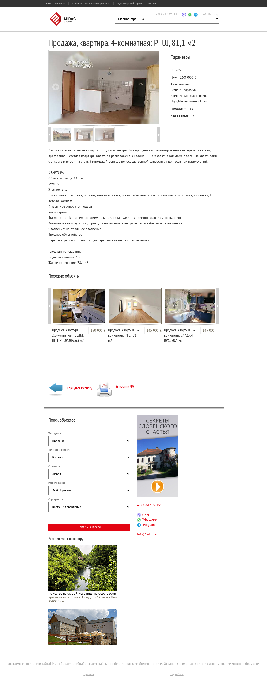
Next (152, 86)
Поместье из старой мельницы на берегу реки (82, 593)
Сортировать (55, 499)
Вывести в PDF (116, 386)
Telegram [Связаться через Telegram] (146, 525)
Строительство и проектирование (91, 3)
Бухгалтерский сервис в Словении (136, 3)
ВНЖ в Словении (55, 3)
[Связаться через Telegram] (196, 14)
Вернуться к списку (70, 387)
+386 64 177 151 (166, 14)
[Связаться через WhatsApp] (190, 14)
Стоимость (54, 466)
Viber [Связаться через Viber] (143, 515)
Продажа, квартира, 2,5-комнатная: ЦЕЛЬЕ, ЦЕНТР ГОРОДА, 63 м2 (68, 335)
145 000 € (154, 330)
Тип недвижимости (59, 449)
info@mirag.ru (212, 14)
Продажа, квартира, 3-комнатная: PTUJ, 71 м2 (123, 335)
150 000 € (97, 330)
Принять (88, 674)
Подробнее (177, 674)
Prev (55, 86)
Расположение (56, 482)
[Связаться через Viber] (184, 14)
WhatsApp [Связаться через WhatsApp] (147, 519)
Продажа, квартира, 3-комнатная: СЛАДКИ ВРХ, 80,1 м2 (179, 335)
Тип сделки (54, 433)
